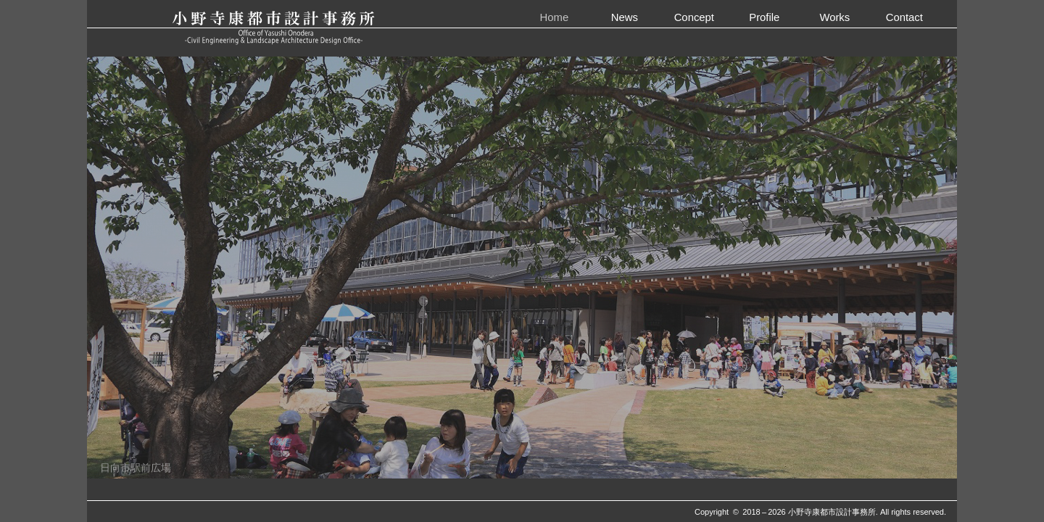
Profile (764, 17)
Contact (904, 17)
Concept (694, 17)
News (624, 17)
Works (834, 17)
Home (554, 17)
